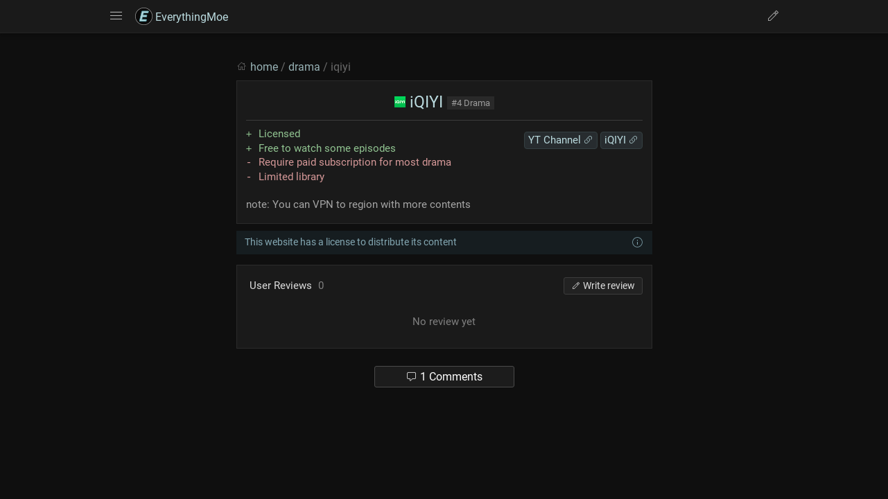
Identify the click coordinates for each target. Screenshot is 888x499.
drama (304, 66)
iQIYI (418, 102)
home (264, 66)
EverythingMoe (181, 17)
